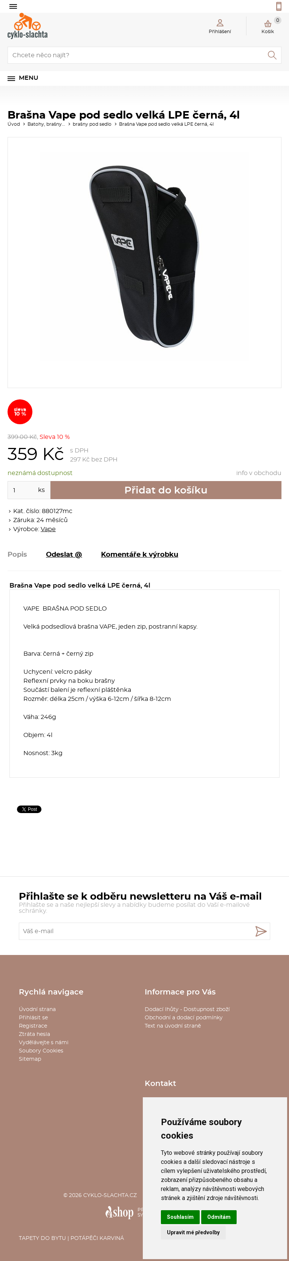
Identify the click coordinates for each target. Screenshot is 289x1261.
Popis (17, 554)
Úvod (14, 124)
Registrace (33, 1026)
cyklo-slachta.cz (110, 1195)
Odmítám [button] (219, 1217)
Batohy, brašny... (46, 124)
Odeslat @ (64, 554)
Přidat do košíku (166, 490)
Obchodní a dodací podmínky (184, 1017)
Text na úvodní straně (173, 1026)
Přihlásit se (33, 1017)
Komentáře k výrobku (139, 554)
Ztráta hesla (34, 1034)
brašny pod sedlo (92, 124)
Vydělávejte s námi (44, 1042)
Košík (271, 25)
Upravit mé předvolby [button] (193, 1232)
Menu (28, 78)
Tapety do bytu (42, 1238)
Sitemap (30, 1059)
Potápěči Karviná (97, 1238)
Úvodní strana (37, 1009)
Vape (48, 529)
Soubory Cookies (41, 1051)
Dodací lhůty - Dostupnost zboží (187, 1009)
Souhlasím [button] (180, 1217)
